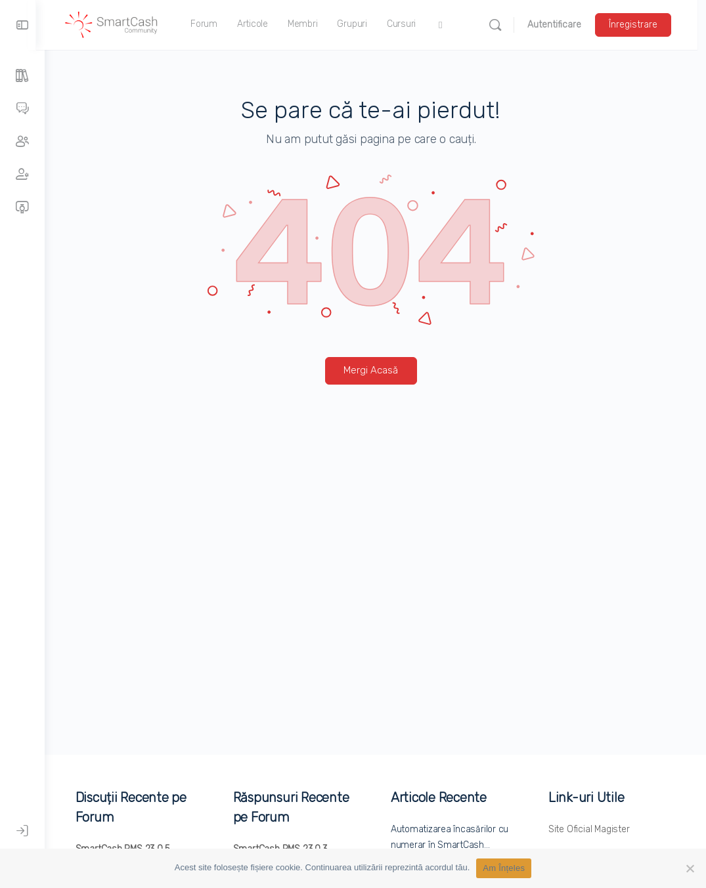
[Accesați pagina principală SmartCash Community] (120, 23)
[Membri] (22, 174)
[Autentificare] (22, 830)
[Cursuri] (22, 207)
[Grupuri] (22, 141)
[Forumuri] (22, 109)
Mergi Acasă (375, 370)
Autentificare (563, 24)
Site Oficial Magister (591, 829)
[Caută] (504, 25)
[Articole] (22, 76)
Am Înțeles (504, 868)
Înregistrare (641, 24)
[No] (689, 868)
